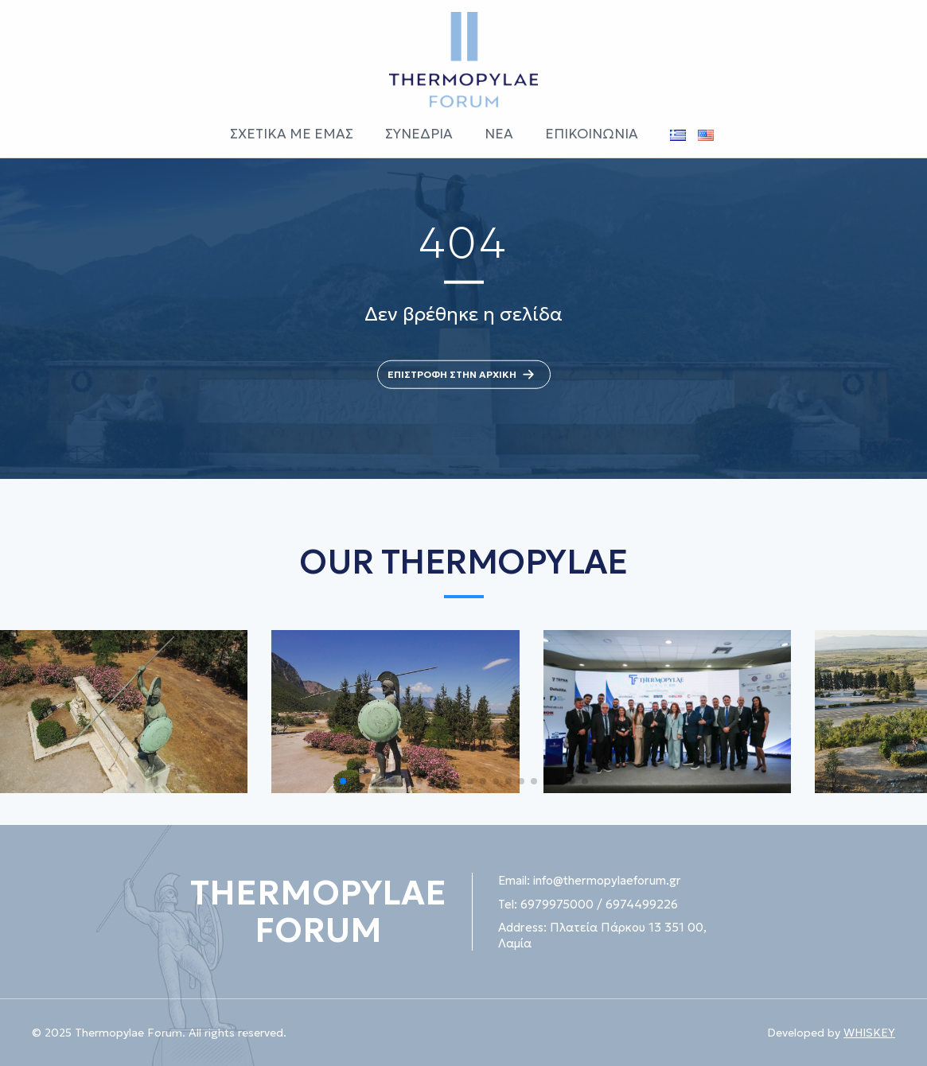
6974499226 (642, 904)
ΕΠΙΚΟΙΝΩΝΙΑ (591, 133)
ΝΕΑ (499, 133)
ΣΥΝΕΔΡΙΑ (419, 133)
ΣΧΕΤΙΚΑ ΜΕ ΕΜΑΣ (291, 133)
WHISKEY (869, 1032)
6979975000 (557, 904)
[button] (343, 781)
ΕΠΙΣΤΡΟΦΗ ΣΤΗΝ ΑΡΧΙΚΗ (464, 375)
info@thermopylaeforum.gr (607, 880)
